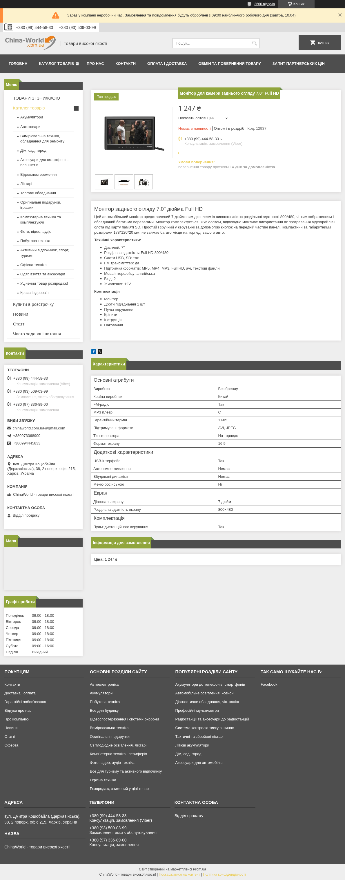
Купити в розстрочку (33, 304)
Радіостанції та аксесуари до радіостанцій (212, 719)
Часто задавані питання (37, 333)
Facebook (269, 684)
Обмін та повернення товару (229, 63)
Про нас (95, 63)
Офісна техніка (33, 265)
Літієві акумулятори (192, 745)
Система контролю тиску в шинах (204, 728)
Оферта (11, 745)
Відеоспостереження (38, 174)
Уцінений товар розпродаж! (44, 283)
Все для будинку (104, 710)
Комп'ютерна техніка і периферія (118, 754)
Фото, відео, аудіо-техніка (112, 762)
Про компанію (16, 719)
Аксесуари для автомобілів (199, 762)
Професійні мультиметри (197, 710)
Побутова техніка (35, 241)
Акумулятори (31, 117)
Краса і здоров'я (34, 292)
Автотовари (30, 127)
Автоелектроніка (104, 684)
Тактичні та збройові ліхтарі (199, 736)
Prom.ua (199, 869)
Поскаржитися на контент (179, 874)
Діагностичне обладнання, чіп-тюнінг (207, 702)
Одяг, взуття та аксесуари (42, 274)
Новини (20, 314)
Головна (18, 63)
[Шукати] (254, 43)
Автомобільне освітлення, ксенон (204, 693)
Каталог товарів (56, 63)
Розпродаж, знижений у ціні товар (119, 788)
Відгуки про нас (17, 710)
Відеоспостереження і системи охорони (124, 719)
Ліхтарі (26, 184)
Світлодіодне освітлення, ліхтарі (118, 745)
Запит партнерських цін (299, 63)
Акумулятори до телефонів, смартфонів (210, 684)
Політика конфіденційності (224, 874)
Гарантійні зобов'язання (25, 702)
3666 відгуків (264, 4)
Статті (19, 323)
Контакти (126, 63)
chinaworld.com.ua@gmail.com (39, 428)
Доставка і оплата (20, 693)
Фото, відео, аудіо (35, 231)
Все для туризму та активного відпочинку (126, 771)
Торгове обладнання (38, 193)
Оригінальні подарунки (110, 736)
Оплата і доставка (167, 63)
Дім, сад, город (33, 150)
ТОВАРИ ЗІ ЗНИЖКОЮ (36, 98)
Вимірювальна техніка (109, 728)
